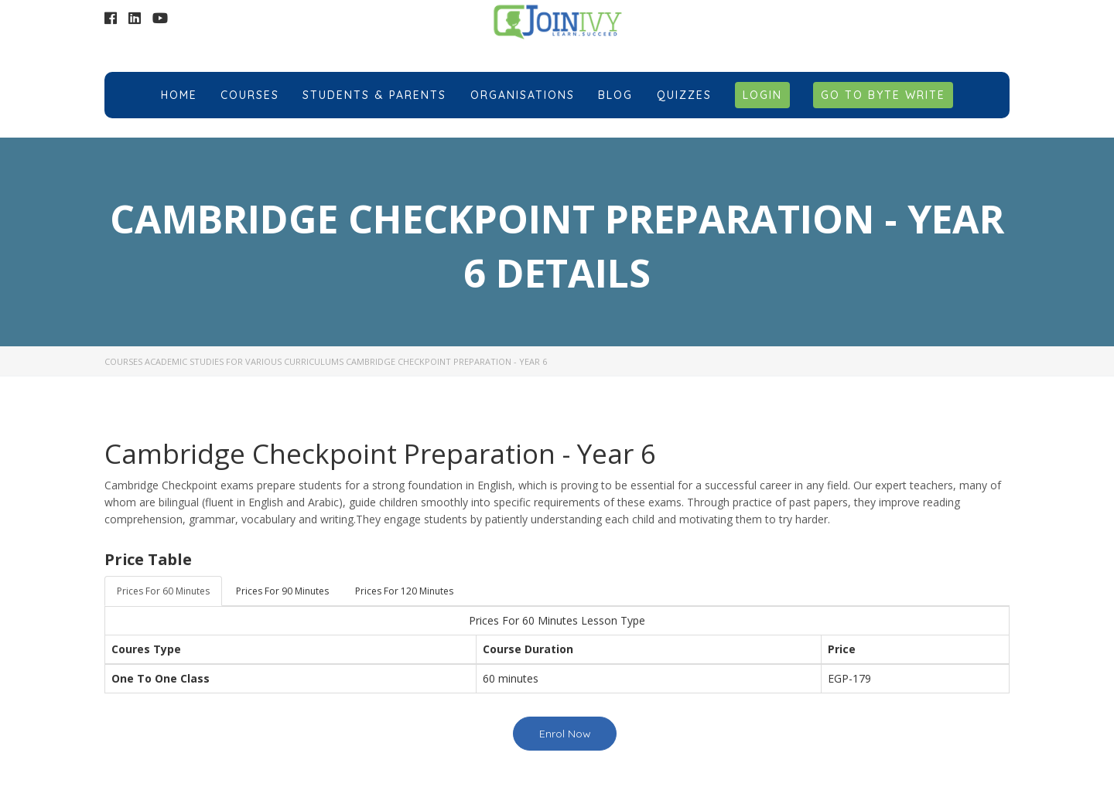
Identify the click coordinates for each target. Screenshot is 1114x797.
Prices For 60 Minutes (163, 591)
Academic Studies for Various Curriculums (244, 361)
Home (179, 95)
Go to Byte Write (883, 95)
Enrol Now (565, 734)
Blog (615, 95)
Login (762, 95)
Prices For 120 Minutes (404, 591)
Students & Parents (374, 95)
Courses (249, 95)
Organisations (522, 95)
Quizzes (684, 95)
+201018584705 (932, 21)
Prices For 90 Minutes (282, 591)
